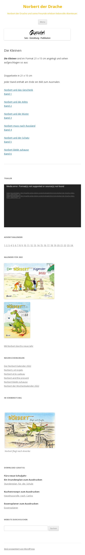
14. (38, 245)
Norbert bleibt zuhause (16, 381)
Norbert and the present (16, 377)
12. (31, 245)
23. (68, 245)
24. (71, 245)
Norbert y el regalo (13, 369)
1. (5, 245)
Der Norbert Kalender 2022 (17, 365)
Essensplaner (11, 507)
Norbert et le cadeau (14, 373)
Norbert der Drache (42, 6)
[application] (42, 205)
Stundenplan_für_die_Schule (18, 483)
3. (9, 245)
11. (28, 245)
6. (16, 245)
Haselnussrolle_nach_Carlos (18, 495)
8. (20, 245)
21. (61, 245)
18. (51, 245)
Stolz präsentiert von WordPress (19, 549)
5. (13, 245)
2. (7, 245)
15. (41, 245)
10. (25, 245)
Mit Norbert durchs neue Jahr (18, 346)
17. (48, 245)
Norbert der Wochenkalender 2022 (21, 385)
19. (55, 245)
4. (11, 245)
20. (58, 245)
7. (18, 245)
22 (65, 245)
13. (35, 245)
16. (45, 245)
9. (22, 245)
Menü (42, 22)
